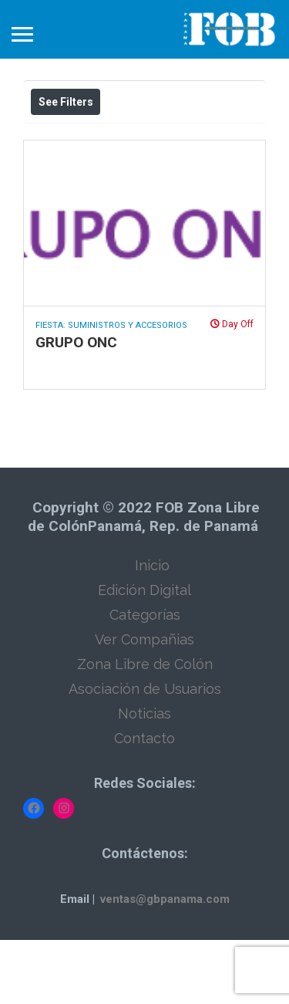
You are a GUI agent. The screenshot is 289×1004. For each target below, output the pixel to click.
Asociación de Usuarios (145, 753)
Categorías (144, 679)
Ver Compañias (144, 703)
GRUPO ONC (76, 406)
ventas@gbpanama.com (165, 963)
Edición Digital (144, 654)
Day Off (232, 388)
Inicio (152, 629)
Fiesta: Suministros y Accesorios (111, 389)
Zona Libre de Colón (145, 728)
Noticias (144, 777)
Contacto (144, 802)
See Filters (66, 102)
